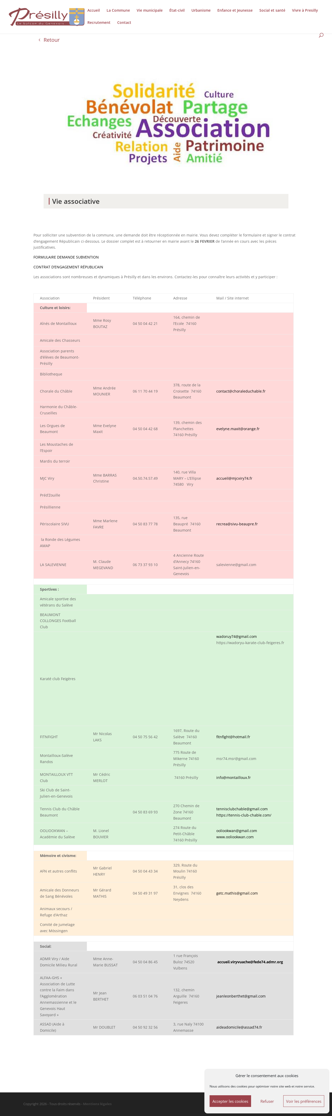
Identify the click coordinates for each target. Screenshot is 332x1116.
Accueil (93, 11)
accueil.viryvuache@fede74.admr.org (250, 961)
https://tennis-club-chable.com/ (243, 815)
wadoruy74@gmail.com (236, 636)
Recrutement (98, 23)
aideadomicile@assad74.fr (239, 1027)
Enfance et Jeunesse (235, 11)
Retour (52, 39)
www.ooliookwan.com (235, 836)
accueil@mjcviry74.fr (234, 478)
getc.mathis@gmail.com (237, 893)
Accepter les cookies (230, 1101)
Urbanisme (201, 11)
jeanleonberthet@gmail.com (241, 996)
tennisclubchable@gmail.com (242, 808)
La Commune (118, 11)
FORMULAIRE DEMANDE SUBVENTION (66, 257)
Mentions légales (97, 1104)
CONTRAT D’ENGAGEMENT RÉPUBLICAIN (68, 266)
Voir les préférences (303, 1101)
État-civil (177, 11)
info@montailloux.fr (233, 777)
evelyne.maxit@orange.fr (238, 428)
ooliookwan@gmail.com (236, 830)
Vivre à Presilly (305, 11)
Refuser (267, 1101)
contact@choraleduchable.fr (241, 391)
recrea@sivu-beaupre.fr (237, 523)
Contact (124, 23)
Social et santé (272, 11)
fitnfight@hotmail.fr (233, 736)
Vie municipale (150, 11)
